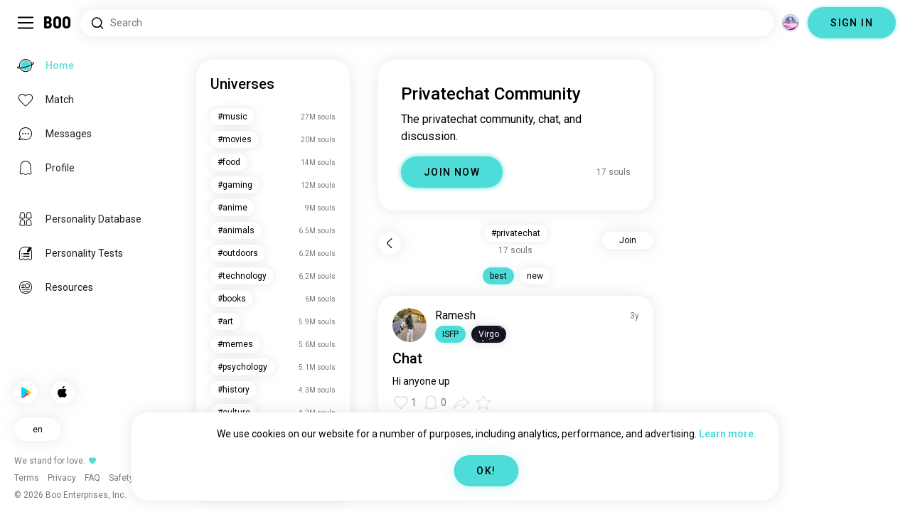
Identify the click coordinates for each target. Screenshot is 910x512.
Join (627, 240)
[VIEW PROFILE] (409, 325)
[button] (450, 334)
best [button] (498, 276)
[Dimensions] (790, 22)
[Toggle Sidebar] (26, 23)
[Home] (58, 22)
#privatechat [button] (515, 233)
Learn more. (727, 433)
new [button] (535, 276)
